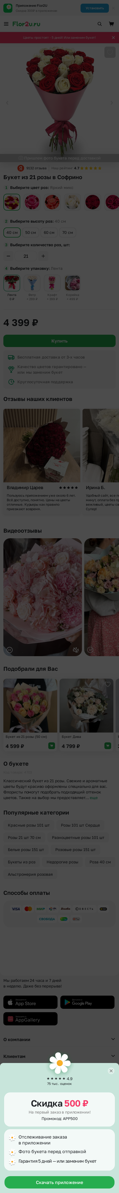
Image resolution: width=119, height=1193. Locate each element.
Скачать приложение (59, 1182)
